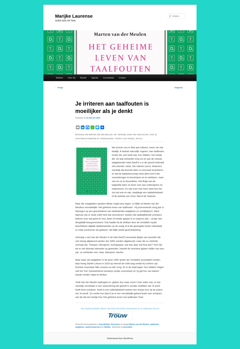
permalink (128, 327)
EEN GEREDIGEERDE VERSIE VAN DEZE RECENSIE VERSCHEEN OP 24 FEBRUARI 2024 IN (120, 309)
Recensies (115, 324)
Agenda (94, 78)
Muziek (83, 78)
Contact (122, 78)
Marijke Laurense (74, 16)
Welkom (59, 78)
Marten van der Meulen (139, 324)
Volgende (179, 88)
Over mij (71, 78)
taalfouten (154, 324)
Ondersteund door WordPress (120, 338)
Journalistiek (108, 78)
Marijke (107, 327)
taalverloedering (92, 327)
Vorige (59, 88)
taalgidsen (79, 327)
